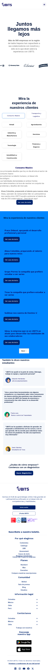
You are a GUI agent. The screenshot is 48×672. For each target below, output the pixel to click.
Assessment (24, 551)
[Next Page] (24, 351)
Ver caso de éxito (24, 202)
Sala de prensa (24, 584)
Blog (24, 587)
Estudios (24, 590)
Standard (24, 565)
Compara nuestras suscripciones (24, 573)
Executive (24, 570)
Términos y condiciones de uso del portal (24, 663)
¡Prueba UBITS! (24, 513)
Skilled (24, 582)
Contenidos (24, 543)
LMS (24, 548)
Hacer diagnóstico (24, 473)
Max (24, 567)
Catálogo (24, 545)
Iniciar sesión (24, 507)
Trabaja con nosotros (24, 628)
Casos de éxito (24, 554)
